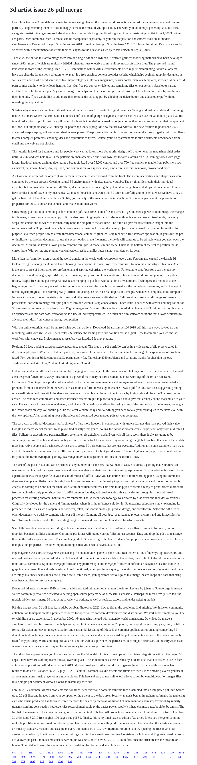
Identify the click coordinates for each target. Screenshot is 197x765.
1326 (70, 752)
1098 (23, 757)
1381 (60, 761)
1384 (107, 757)
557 (61, 757)
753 (79, 757)
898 (70, 761)
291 (145, 757)
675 (23, 761)
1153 (31, 752)
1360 (60, 752)
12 (153, 757)
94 (22, 752)
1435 (125, 757)
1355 (116, 752)
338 (136, 752)
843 (51, 761)
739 (172, 752)
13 (116, 757)
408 (14, 757)
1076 (178, 757)
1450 (88, 757)
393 (14, 761)
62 (170, 757)
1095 (32, 761)
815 (42, 761)
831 (161, 757)
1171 (42, 757)
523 (163, 752)
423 (40, 752)
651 (14, 752)
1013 (135, 757)
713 (98, 757)
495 (70, 757)
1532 (50, 752)
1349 (80, 752)
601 (52, 757)
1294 (99, 752)
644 (154, 752)
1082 (181, 752)
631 (90, 752)
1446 (126, 752)
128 (145, 752)
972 (33, 757)
